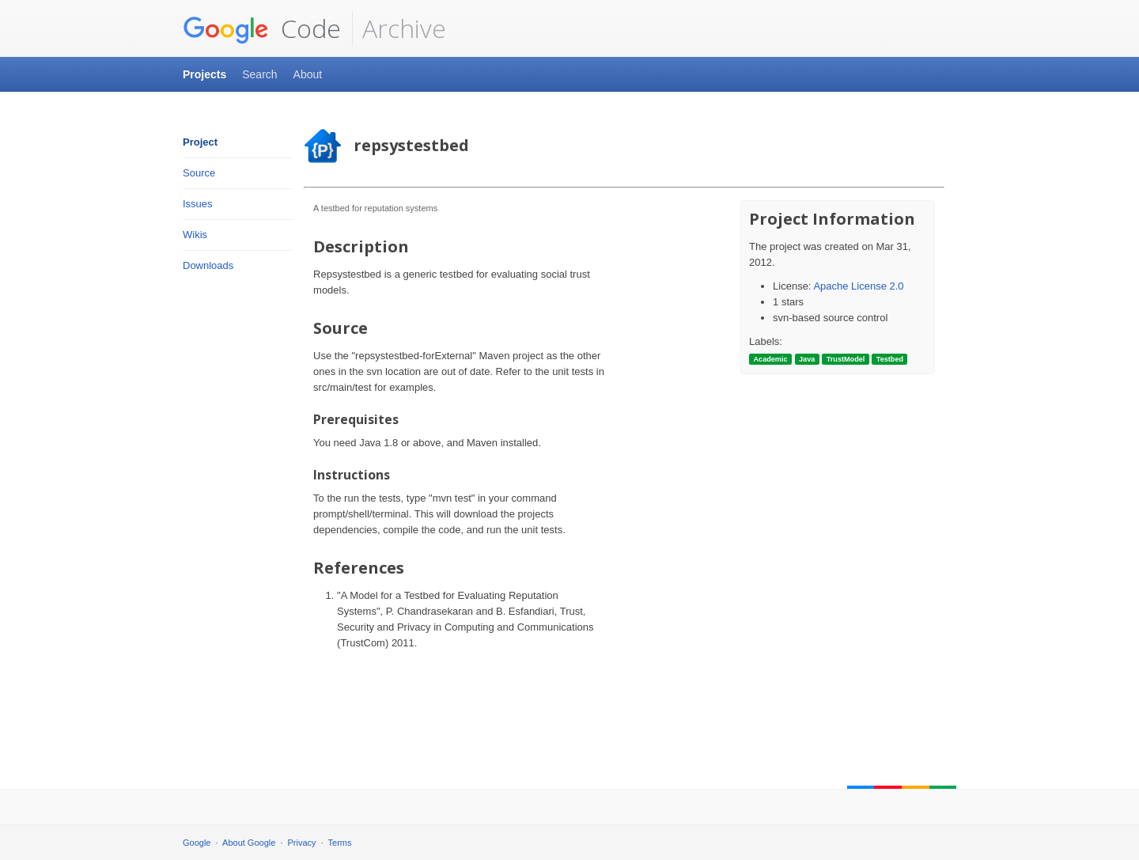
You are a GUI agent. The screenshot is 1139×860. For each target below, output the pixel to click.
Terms (340, 842)
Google (196, 842)
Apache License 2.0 (858, 286)
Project (200, 142)
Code (262, 28)
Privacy (302, 842)
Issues (198, 204)
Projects (204, 74)
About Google (248, 842)
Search (259, 74)
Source (199, 173)
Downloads (208, 265)
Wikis (195, 235)
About (308, 74)
